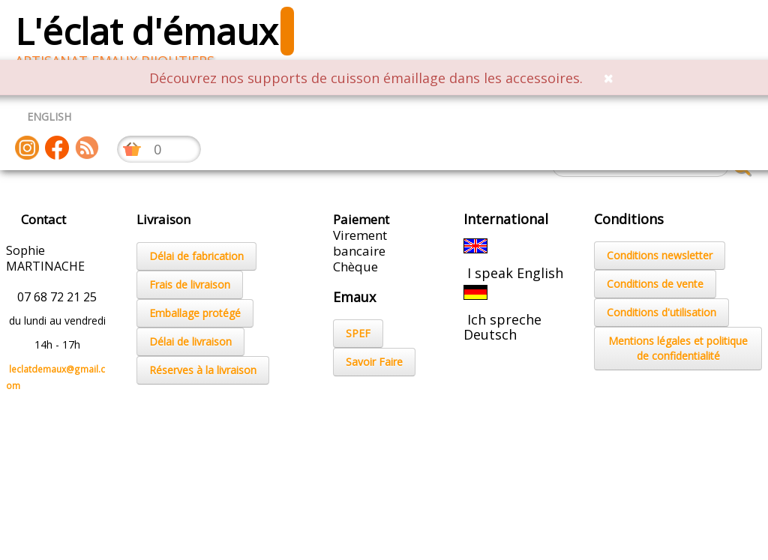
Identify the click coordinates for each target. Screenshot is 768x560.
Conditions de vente (655, 284)
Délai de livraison (190, 341)
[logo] (160, 37)
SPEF (358, 333)
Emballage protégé (195, 313)
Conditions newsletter (659, 255)
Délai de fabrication (196, 256)
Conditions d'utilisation (661, 312)
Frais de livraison (189, 284)
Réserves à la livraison (202, 370)
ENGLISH (49, 116)
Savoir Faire (374, 362)
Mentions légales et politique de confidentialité (678, 348)
